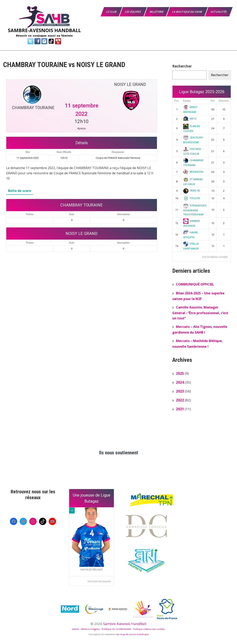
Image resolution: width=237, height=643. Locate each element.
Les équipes (133, 12)
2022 (180, 400)
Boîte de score (19, 190)
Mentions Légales (90, 628)
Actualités (219, 12)
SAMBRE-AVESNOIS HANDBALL (44, 30)
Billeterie (156, 12)
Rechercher (182, 66)
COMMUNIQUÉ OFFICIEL (195, 284)
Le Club (111, 12)
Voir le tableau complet (215, 257)
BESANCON (193, 171)
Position (30, 214)
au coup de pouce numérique (132, 634)
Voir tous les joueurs (99, 581)
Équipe (187, 100)
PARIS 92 (191, 190)
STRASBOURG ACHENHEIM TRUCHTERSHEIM (195, 210)
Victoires (224, 100)
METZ (190, 118)
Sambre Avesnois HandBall (124, 623)
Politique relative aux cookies (149, 628)
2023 (180, 391)
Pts (213, 100)
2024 (180, 382)
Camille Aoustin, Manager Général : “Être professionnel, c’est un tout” (200, 312)
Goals (71, 214)
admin (75, 628)
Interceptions (123, 214)
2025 (180, 373)
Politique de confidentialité (116, 628)
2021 (180, 409)
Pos (177, 100)
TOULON (191, 198)
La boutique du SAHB (187, 12)
